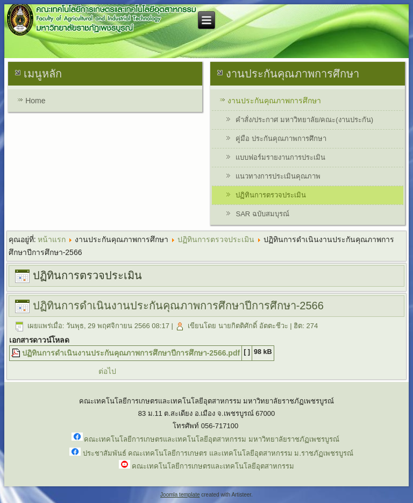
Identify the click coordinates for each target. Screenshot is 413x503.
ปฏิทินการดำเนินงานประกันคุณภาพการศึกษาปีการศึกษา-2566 (178, 305)
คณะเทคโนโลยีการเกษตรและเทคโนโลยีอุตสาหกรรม (213, 466)
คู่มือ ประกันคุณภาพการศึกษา (281, 138)
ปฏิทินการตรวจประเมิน (271, 195)
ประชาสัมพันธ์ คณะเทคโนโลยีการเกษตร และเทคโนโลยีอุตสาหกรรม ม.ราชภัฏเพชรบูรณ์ (218, 453)
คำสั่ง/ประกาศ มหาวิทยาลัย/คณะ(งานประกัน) (304, 120)
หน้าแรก (52, 239)
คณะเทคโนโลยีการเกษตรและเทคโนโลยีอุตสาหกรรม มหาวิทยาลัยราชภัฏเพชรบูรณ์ (211, 439)
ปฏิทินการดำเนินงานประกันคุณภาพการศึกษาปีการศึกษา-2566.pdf (131, 353)
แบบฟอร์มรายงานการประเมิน (280, 157)
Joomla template (180, 495)
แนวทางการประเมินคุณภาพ (278, 176)
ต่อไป (107, 371)
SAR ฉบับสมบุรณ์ (262, 214)
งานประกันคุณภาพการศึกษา (274, 100)
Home (35, 100)
